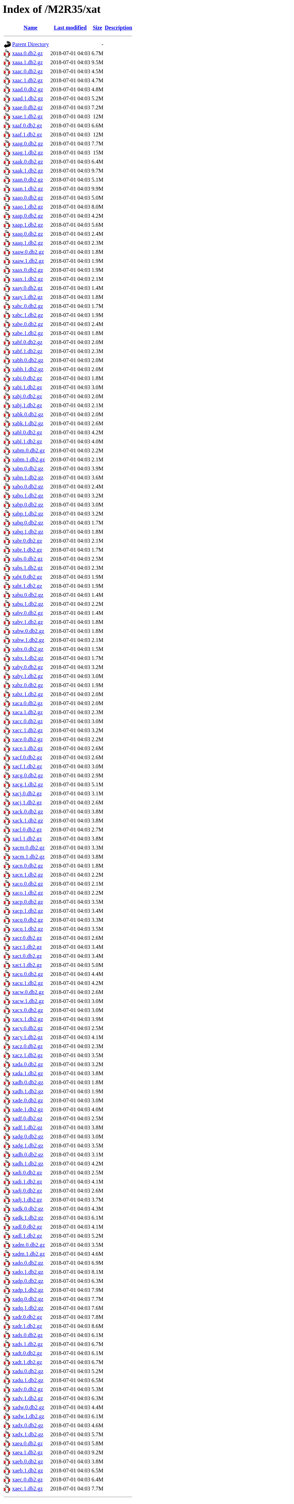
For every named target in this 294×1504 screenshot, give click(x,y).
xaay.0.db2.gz (27, 288)
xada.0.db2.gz (27, 1064)
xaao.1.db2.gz (27, 207)
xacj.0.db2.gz (27, 793)
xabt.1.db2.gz (27, 586)
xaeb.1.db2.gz (27, 1470)
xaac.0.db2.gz (27, 71)
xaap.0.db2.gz (27, 216)
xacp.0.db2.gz (27, 902)
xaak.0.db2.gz (27, 162)
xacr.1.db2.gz (27, 947)
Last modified (70, 28)
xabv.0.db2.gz (27, 613)
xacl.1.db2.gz (27, 839)
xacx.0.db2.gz (27, 1010)
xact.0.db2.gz (27, 956)
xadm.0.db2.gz (28, 1245)
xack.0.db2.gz (27, 811)
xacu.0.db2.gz (27, 974)
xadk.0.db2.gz (27, 1209)
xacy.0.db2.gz (27, 1028)
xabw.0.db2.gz (28, 631)
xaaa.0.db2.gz (27, 53)
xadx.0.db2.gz (27, 1425)
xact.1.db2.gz (27, 965)
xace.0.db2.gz (27, 739)
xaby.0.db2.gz (27, 667)
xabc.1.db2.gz (27, 315)
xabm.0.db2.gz (28, 450)
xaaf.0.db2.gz (27, 125)
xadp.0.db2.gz (27, 1281)
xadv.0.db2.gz (27, 1389)
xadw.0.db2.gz (28, 1407)
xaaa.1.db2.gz (27, 62)
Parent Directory (30, 44)
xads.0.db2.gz (27, 1335)
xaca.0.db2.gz (27, 703)
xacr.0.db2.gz (27, 938)
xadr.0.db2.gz (27, 1317)
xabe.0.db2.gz (27, 324)
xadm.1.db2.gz (28, 1254)
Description (118, 28)
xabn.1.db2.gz (27, 478)
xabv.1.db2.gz (27, 622)
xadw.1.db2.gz (28, 1416)
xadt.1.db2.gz (27, 1362)
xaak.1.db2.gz (27, 171)
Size (98, 28)
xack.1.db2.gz (27, 821)
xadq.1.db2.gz (27, 1308)
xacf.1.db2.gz (27, 766)
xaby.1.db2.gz (27, 676)
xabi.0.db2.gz (27, 378)
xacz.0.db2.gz (27, 1046)
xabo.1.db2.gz (27, 496)
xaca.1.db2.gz (27, 712)
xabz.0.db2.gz (27, 685)
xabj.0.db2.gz (27, 396)
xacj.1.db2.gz (27, 802)
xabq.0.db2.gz (27, 523)
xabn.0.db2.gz (27, 468)
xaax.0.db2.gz (27, 270)
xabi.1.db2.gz (27, 387)
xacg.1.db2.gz (27, 784)
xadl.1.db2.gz (27, 1236)
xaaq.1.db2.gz (27, 243)
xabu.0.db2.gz (27, 595)
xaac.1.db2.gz (27, 80)
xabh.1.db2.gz (27, 369)
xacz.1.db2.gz (27, 1055)
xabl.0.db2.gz (27, 432)
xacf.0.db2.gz (27, 757)
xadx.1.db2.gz (27, 1434)
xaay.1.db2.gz (27, 297)
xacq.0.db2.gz (27, 920)
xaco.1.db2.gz (27, 893)
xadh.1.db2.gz (27, 1164)
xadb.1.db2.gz (27, 1091)
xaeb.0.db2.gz (27, 1461)
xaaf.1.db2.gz (27, 134)
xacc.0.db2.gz (27, 721)
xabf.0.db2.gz (27, 342)
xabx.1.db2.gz (27, 658)
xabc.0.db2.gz (27, 306)
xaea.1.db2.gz (27, 1452)
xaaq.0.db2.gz (27, 234)
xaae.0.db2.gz (27, 107)
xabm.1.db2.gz (28, 459)
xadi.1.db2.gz (27, 1182)
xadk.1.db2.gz (27, 1218)
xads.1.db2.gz (27, 1344)
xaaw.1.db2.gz (28, 261)
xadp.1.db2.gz (27, 1290)
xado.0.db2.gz (27, 1263)
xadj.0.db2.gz (27, 1191)
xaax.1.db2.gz (27, 279)
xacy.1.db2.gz (27, 1037)
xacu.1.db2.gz (27, 983)
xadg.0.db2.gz (27, 1136)
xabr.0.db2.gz (27, 541)
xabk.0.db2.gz (27, 414)
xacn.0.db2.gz (27, 866)
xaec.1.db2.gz (27, 1489)
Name (30, 28)
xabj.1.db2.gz (27, 405)
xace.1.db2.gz (27, 748)
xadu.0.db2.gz (27, 1371)
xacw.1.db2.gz (28, 1001)
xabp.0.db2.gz (27, 505)
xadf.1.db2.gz (27, 1127)
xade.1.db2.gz (27, 1109)
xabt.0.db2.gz (27, 577)
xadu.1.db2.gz (27, 1380)
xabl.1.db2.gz (27, 441)
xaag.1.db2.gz (27, 153)
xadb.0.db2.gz (27, 1082)
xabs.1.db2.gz (27, 568)
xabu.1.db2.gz (27, 604)
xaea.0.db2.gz (27, 1443)
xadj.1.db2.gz (27, 1200)
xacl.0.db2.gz (27, 830)
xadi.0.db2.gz (27, 1173)
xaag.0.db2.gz (27, 144)
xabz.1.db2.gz (27, 694)
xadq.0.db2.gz (27, 1299)
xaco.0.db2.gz (27, 884)
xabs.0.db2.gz (27, 559)
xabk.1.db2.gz (27, 423)
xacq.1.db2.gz (27, 929)
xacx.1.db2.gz (27, 1019)
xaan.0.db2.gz (27, 180)
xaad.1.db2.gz (27, 98)
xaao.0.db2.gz (27, 198)
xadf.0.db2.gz (27, 1118)
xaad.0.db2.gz (27, 89)
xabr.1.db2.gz (27, 550)
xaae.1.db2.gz (27, 116)
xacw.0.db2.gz (28, 992)
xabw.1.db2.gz (28, 640)
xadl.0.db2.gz (27, 1227)
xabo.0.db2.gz (27, 487)
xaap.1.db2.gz (27, 225)
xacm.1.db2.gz (28, 857)
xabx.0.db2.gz (27, 649)
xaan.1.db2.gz (27, 189)
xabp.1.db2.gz (27, 514)
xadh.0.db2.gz (27, 1155)
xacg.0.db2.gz (27, 775)
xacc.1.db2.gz (27, 730)
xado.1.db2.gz (27, 1272)
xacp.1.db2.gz (27, 911)
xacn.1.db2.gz (27, 875)
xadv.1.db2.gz (27, 1398)
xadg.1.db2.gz (27, 1145)
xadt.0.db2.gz (27, 1353)
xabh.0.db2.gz (27, 360)
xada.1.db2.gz (27, 1073)
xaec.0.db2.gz (27, 1479)
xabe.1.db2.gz (27, 333)
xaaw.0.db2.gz (28, 252)
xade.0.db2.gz (27, 1100)
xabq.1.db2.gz (27, 532)
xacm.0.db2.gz (28, 848)
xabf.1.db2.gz (27, 351)
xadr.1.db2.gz (27, 1326)
